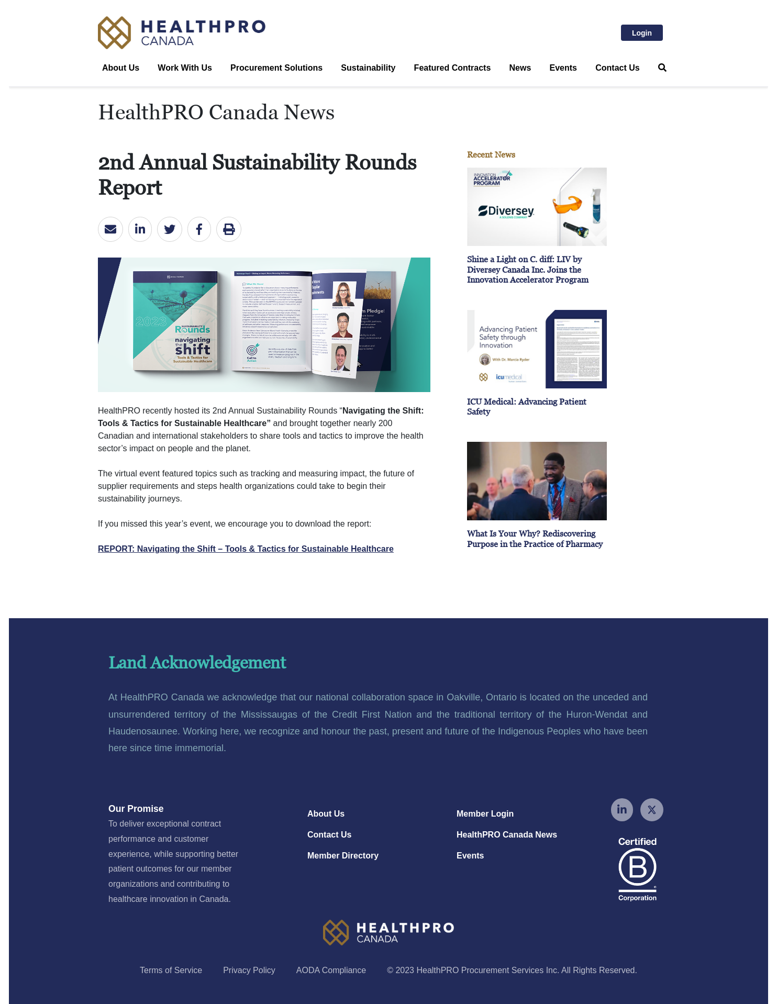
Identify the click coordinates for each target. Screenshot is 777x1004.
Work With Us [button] (185, 67)
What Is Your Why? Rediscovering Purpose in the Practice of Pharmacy (535, 538)
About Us (326, 813)
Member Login (485, 813)
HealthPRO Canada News (507, 834)
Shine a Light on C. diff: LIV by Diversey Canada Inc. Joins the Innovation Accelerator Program (528, 269)
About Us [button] (120, 67)
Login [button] (647, 31)
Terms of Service (171, 970)
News (520, 67)
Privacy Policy (249, 970)
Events (563, 67)
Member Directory (343, 855)
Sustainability (368, 67)
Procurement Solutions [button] (276, 67)
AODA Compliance (331, 970)
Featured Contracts (452, 67)
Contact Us (617, 67)
